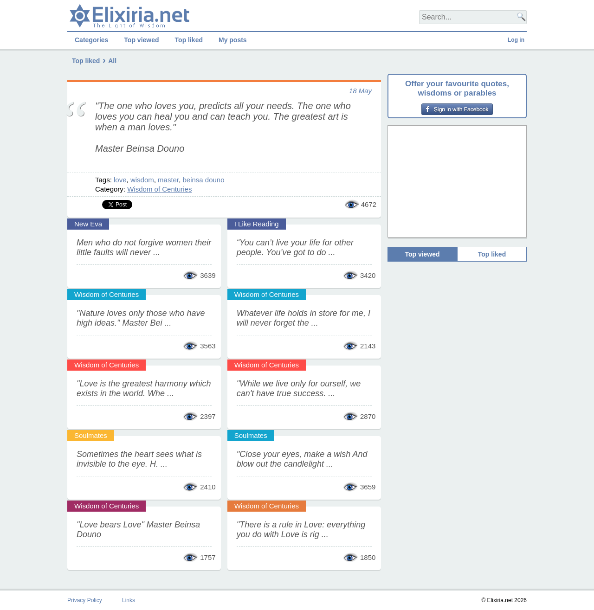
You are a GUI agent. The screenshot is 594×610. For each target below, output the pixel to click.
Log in (516, 40)
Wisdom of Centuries (159, 189)
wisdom (142, 180)
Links (128, 600)
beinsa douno (203, 180)
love (120, 180)
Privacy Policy (84, 600)
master (168, 180)
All (112, 60)
